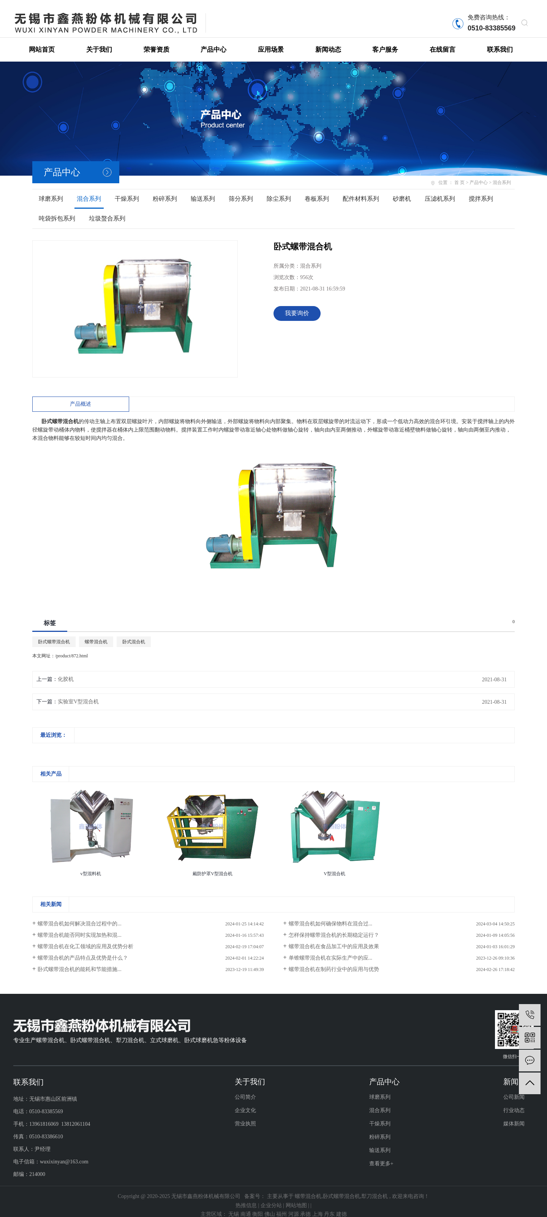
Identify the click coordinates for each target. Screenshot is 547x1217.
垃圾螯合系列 (107, 211)
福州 (282, 1206)
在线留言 (442, 42)
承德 (306, 1206)
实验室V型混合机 (78, 694)
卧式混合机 (133, 634)
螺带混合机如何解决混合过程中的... (80, 916)
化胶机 (66, 671)
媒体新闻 (514, 1116)
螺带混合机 (96, 634)
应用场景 (271, 42)
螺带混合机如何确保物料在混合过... (331, 916)
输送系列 (203, 191)
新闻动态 (328, 42)
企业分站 (271, 1198)
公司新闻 (514, 1089)
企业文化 (245, 1103)
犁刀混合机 (374, 1189)
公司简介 (245, 1089)
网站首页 (42, 42)
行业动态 (514, 1103)
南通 (246, 1206)
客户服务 (385, 42)
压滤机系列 (440, 191)
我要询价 (297, 305)
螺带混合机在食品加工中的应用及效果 (334, 939)
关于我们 (99, 42)
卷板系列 (317, 191)
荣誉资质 (156, 42)
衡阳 (258, 1206)
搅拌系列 (481, 191)
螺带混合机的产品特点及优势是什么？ (83, 950)
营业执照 (245, 1116)
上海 (318, 1206)
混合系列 (89, 191)
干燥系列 (127, 191)
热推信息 (246, 1198)
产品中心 (213, 42)
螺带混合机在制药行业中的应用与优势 (334, 962)
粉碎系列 (165, 191)
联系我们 (500, 42)
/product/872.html (71, 648)
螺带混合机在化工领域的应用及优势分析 (85, 939)
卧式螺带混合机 (54, 634)
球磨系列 (51, 191)
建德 (341, 1206)
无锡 (234, 1206)
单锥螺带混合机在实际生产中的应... (331, 950)
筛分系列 (241, 191)
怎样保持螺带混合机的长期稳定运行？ (334, 927)
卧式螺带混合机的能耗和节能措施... (80, 962)
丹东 (330, 1206)
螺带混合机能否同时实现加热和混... (80, 927)
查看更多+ (381, 1156)
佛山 (270, 1206)
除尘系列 (279, 191)
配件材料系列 (361, 191)
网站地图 (296, 1198)
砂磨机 (402, 191)
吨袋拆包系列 (57, 211)
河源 (294, 1206)
